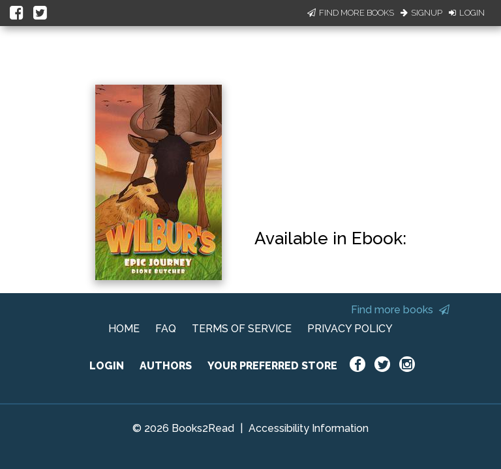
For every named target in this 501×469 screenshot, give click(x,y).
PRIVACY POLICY (350, 328)
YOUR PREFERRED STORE (272, 366)
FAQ (165, 328)
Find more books (400, 310)
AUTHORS (166, 366)
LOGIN (106, 366)
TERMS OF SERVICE (242, 328)
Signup (421, 13)
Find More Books (350, 13)
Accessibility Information (309, 428)
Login (467, 13)
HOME (124, 328)
